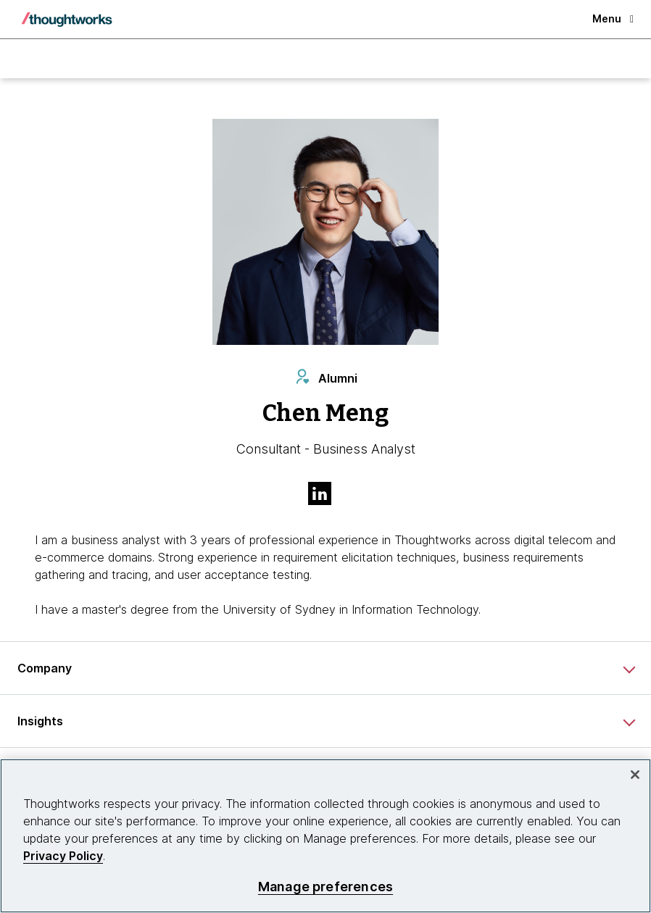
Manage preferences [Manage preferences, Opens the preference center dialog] (325, 886)
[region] (325, 836)
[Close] (635, 775)
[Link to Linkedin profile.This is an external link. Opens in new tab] (325, 495)
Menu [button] (613, 18)
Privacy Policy (63, 856)
